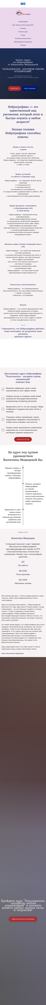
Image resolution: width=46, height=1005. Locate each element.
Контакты (23, 45)
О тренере (23, 28)
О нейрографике (23, 22)
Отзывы (23, 35)
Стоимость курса (23, 32)
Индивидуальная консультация (23, 42)
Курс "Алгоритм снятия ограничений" (23, 25)
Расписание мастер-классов (23, 38)
